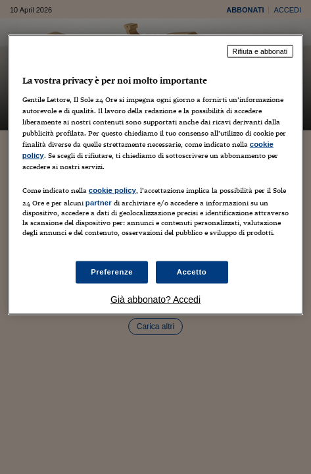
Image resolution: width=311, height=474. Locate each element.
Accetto (192, 272)
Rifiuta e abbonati (260, 51)
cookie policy (112, 190)
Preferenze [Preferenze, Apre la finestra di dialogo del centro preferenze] (112, 272)
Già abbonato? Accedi (155, 299)
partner (98, 203)
